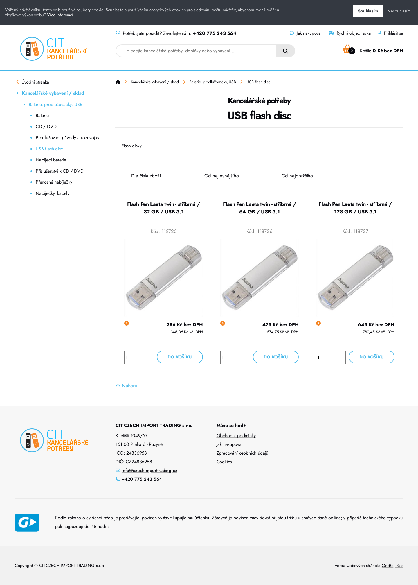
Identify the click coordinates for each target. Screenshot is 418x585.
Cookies (224, 462)
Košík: (373, 50)
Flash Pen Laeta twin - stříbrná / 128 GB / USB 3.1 (355, 208)
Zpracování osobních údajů (243, 453)
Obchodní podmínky (236, 436)
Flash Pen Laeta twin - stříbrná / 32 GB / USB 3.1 (163, 208)
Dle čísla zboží (146, 175)
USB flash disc (49, 149)
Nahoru (126, 386)
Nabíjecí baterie (51, 160)
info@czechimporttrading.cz (149, 470)
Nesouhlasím (398, 11)
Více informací (60, 15)
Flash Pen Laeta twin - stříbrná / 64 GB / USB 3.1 (259, 208)
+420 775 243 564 (214, 33)
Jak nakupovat (305, 33)
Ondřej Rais (392, 566)
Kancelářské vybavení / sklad (53, 93)
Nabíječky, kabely (52, 193)
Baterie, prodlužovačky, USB (55, 104)
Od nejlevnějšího (221, 175)
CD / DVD (46, 126)
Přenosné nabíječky (54, 182)
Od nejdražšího (297, 175)
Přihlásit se (390, 33)
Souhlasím (368, 11)
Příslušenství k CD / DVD (60, 171)
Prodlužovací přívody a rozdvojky (67, 137)
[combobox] (196, 50)
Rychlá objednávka (350, 33)
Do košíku (179, 357)
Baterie (42, 115)
